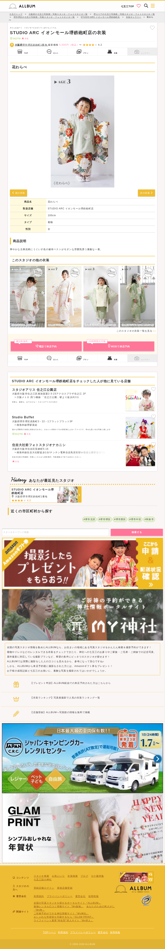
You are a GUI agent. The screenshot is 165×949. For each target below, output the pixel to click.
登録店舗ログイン (44, 888)
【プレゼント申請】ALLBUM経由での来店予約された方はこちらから (70, 683)
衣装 (112, 51)
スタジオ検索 (41, 876)
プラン (83, 51)
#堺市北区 (89, 519)
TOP (23, 51)
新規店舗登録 (65, 888)
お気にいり (58, 876)
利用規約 (39, 896)
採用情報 (93, 896)
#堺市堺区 (105, 519)
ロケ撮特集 (97, 876)
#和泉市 (149, 519)
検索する (137, 532)
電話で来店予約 (35, 344)
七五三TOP (127, 6)
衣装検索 (72, 876)
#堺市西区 (120, 519)
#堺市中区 (135, 519)
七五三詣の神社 (43, 879)
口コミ (53, 51)
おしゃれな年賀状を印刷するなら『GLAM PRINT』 (64, 917)
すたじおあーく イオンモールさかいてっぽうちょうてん (33, 28)
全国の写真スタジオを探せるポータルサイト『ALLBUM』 (67, 903)
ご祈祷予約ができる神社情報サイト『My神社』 (61, 913)
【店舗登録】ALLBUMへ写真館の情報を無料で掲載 (60, 712)
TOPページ (49, 932)
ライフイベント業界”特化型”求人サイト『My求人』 (63, 920)
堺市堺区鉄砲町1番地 (31, 45)
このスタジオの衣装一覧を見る (136, 331)
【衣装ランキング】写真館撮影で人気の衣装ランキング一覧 (65, 697)
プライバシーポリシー (60, 896)
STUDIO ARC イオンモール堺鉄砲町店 (71, 208)
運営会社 (80, 896)
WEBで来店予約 (108, 344)
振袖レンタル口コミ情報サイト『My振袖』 (59, 906)
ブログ (84, 876)
